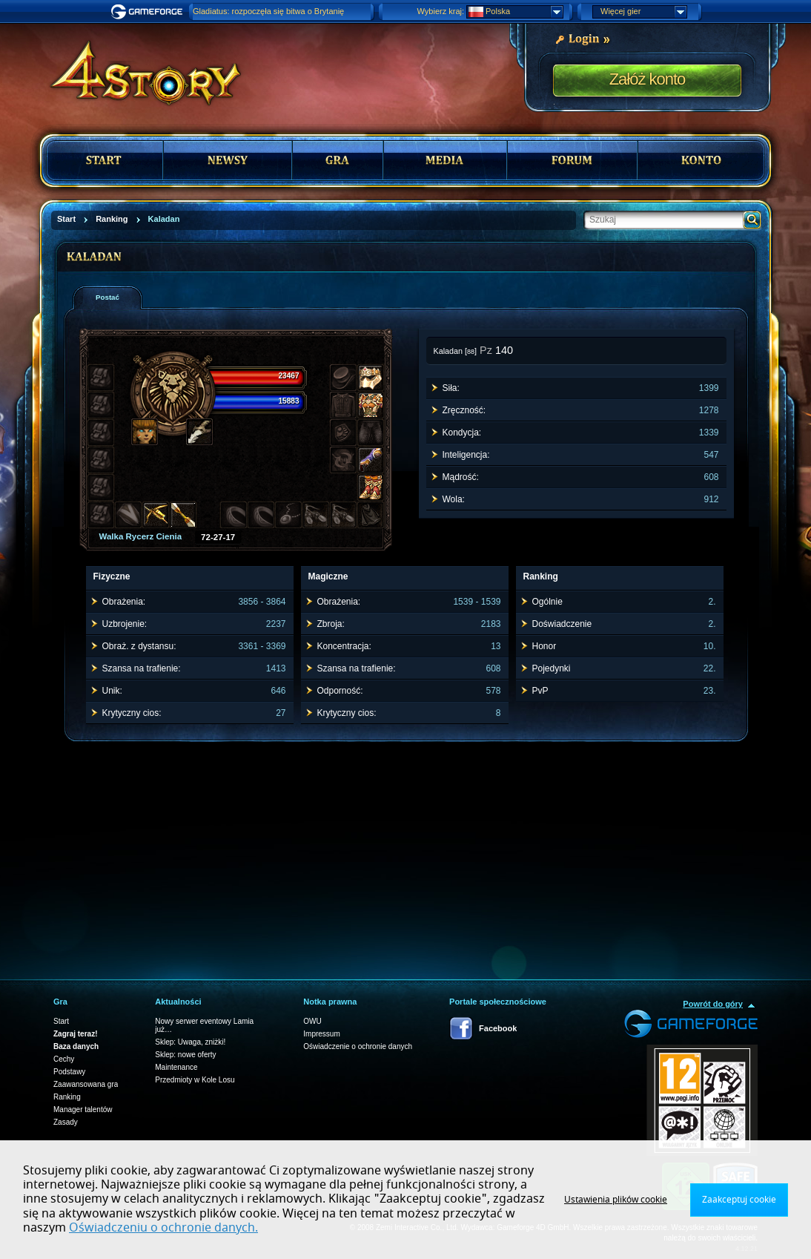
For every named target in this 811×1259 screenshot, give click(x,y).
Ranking (67, 1097)
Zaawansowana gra (85, 1084)
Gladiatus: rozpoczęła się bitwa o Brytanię (268, 11)
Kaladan (448, 350)
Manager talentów (83, 1109)
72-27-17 (218, 537)
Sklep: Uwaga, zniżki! (190, 1042)
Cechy (63, 1059)
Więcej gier (643, 12)
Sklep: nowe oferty (185, 1055)
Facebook (498, 1028)
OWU (312, 1021)
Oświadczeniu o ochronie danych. (163, 1228)
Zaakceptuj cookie (739, 1199)
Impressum (321, 1034)
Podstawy (69, 1072)
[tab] (107, 297)
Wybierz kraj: (440, 11)
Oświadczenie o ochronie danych (357, 1046)
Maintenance (176, 1067)
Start (61, 1021)
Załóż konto (647, 79)
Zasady (65, 1122)
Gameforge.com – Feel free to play (149, 12)
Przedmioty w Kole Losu (194, 1080)
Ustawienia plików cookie (615, 1199)
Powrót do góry (713, 1003)
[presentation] (112, 297)
